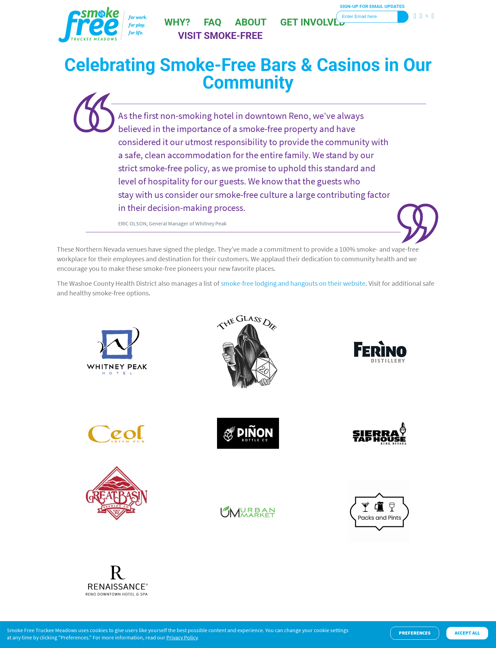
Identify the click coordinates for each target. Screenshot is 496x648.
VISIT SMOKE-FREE (220, 35)
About (251, 22)
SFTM (103, 24)
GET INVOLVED (312, 22)
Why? (177, 22)
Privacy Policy (181, 637)
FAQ (212, 22)
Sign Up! (403, 17)
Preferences (415, 633)
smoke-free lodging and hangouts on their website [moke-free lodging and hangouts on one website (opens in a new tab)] (293, 283)
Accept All (467, 633)
